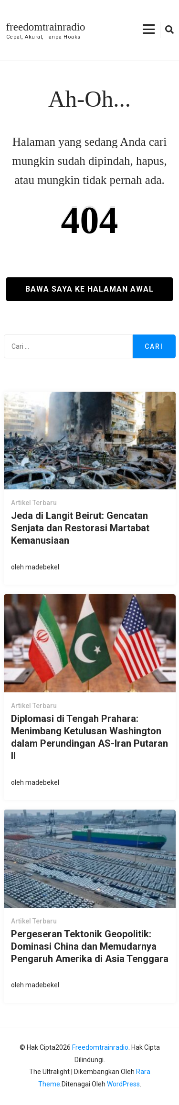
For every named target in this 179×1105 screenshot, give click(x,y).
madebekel (42, 567)
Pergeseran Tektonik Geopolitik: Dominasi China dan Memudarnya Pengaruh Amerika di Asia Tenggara (89, 946)
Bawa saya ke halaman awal (89, 289)
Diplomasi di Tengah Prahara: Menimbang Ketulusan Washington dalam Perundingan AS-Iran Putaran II (89, 737)
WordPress (123, 1084)
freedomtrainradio (45, 27)
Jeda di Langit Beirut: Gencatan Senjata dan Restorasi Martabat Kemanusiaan (80, 528)
